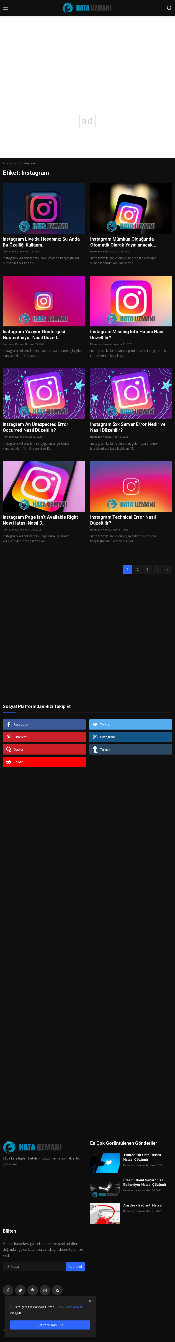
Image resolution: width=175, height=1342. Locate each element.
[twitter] (20, 1290)
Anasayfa (9, 163)
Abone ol (75, 1266)
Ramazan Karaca (13, 251)
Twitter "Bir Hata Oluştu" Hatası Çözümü (142, 1157)
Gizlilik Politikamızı (68, 1307)
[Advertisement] (87, 34)
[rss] (57, 1290)
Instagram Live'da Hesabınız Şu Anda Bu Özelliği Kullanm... (41, 242)
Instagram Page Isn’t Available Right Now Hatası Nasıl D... (40, 520)
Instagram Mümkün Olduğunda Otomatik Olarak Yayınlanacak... (123, 242)
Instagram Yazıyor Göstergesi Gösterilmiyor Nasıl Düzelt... (34, 334)
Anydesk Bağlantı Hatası (142, 1205)
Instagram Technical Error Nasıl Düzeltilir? (123, 520)
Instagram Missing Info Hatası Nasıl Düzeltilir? (127, 334)
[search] (169, 8)
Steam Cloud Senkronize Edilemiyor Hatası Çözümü (144, 1182)
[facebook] (8, 1290)
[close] (89, 1300)
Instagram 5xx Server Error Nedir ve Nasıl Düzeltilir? (127, 427)
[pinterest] (32, 1290)
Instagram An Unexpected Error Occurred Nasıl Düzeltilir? (35, 427)
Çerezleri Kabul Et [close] (50, 1325)
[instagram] (45, 1290)
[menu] (5, 8)
